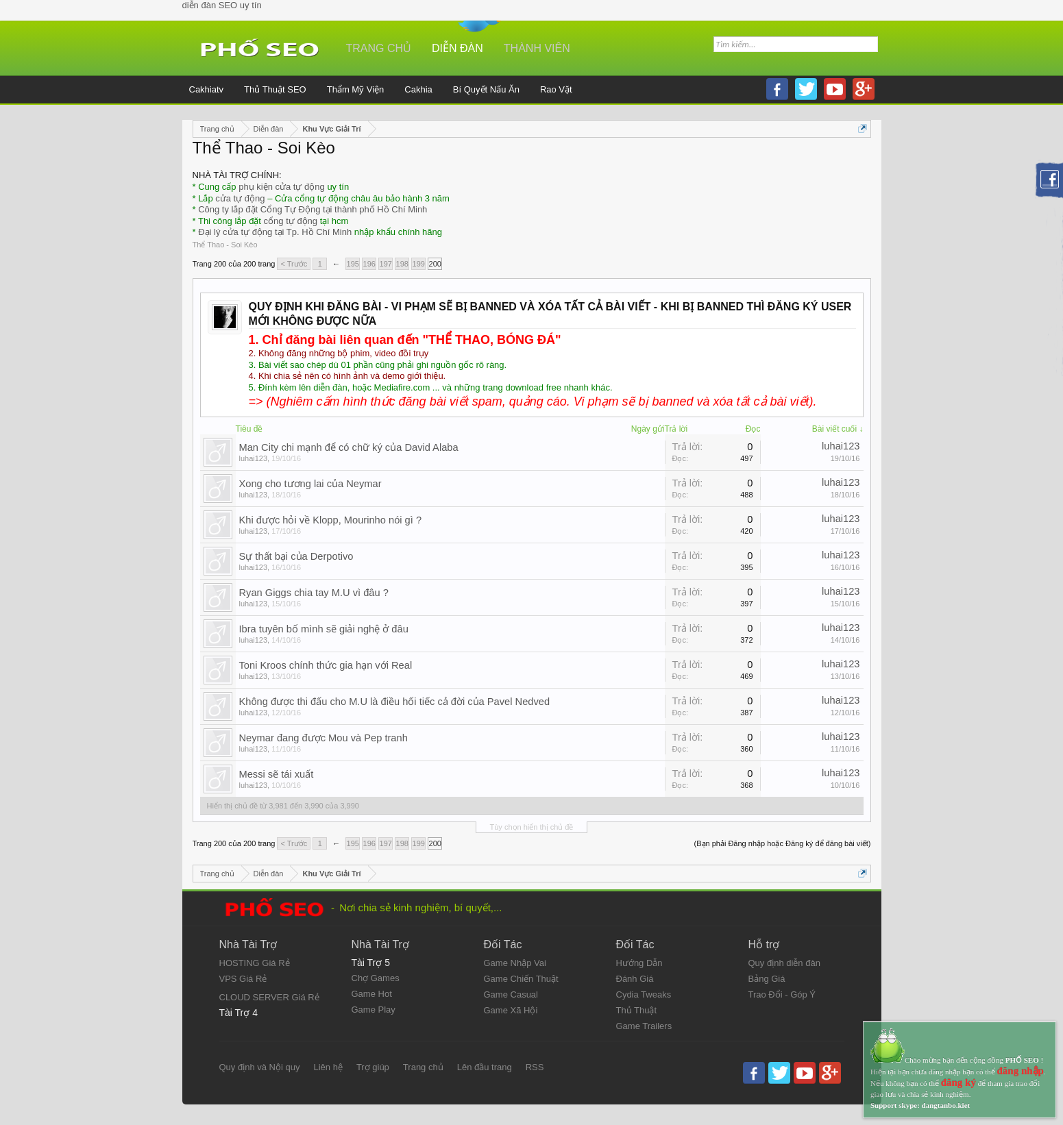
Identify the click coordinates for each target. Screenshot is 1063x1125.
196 (369, 264)
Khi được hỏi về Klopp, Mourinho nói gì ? (330, 520)
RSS (535, 1067)
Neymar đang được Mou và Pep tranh (323, 737)
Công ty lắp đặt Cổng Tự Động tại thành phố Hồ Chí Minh (312, 209)
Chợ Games (376, 978)
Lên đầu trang (484, 1067)
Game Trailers (644, 1026)
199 (419, 264)
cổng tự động (291, 221)
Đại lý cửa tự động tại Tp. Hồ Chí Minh (275, 232)
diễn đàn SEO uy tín (222, 5)
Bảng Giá (766, 979)
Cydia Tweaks (644, 994)
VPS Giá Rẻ (243, 979)
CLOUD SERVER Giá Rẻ (269, 997)
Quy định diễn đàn (784, 963)
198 (402, 264)
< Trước (293, 264)
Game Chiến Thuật (521, 979)
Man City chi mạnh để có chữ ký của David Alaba (349, 447)
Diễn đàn (457, 48)
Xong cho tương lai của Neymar (310, 483)
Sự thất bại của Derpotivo (296, 556)
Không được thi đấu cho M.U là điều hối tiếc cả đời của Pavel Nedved (394, 701)
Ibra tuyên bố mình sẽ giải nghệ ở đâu (323, 628)
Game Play (373, 1009)
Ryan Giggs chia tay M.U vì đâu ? (314, 592)
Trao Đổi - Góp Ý (782, 994)
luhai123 (253, 458)
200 (435, 264)
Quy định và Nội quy (259, 1067)
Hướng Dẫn (639, 963)
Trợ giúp (372, 1067)
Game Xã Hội (511, 1010)
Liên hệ (327, 1067)
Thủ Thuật (636, 1010)
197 (386, 264)
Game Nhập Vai (515, 963)
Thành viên (537, 48)
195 (353, 264)
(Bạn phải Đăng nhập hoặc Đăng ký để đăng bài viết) (782, 843)
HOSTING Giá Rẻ (254, 963)
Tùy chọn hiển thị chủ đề (532, 827)
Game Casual (511, 994)
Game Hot (372, 994)
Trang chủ (379, 48)
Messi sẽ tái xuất (276, 774)
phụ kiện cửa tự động (282, 187)
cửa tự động (240, 198)
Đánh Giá (635, 979)
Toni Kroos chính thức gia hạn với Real (326, 665)
